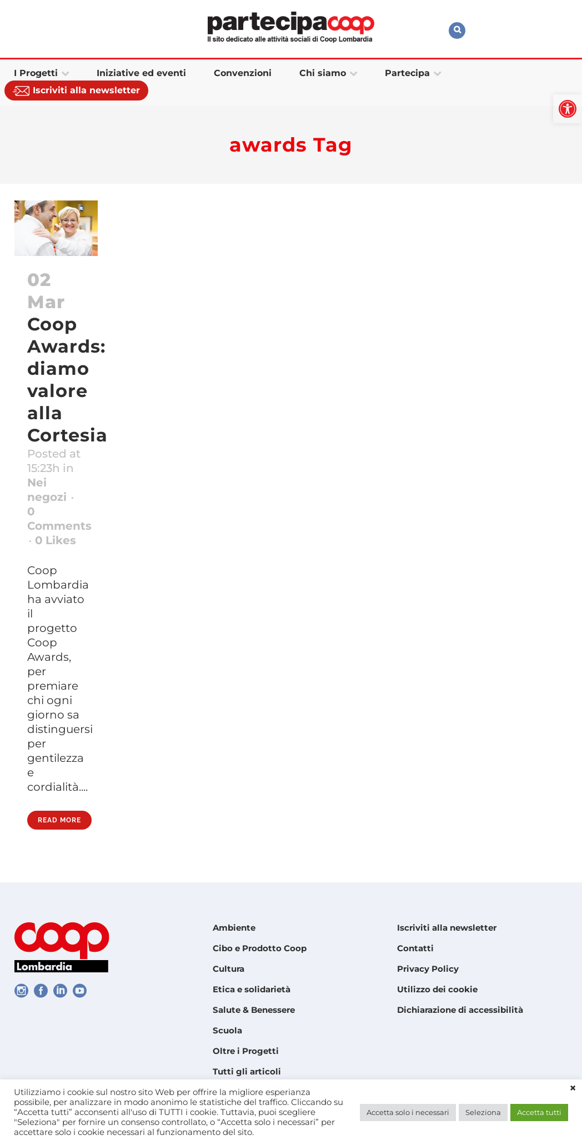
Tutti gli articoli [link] (247, 1071)
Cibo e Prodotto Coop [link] (260, 948)
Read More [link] (59, 820)
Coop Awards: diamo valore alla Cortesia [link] (67, 379)
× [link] (572, 1088)
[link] (567, 108)
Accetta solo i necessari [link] (408, 1112)
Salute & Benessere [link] (254, 1010)
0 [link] (55, 540)
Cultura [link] (228, 968)
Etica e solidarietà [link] (251, 989)
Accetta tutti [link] (539, 1112)
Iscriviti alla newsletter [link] (446, 927)
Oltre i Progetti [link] (246, 1051)
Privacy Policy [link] (428, 968)
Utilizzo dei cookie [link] (437, 989)
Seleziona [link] (483, 1112)
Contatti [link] (415, 948)
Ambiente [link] (234, 927)
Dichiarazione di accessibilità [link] (460, 1010)
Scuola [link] (227, 1030)
